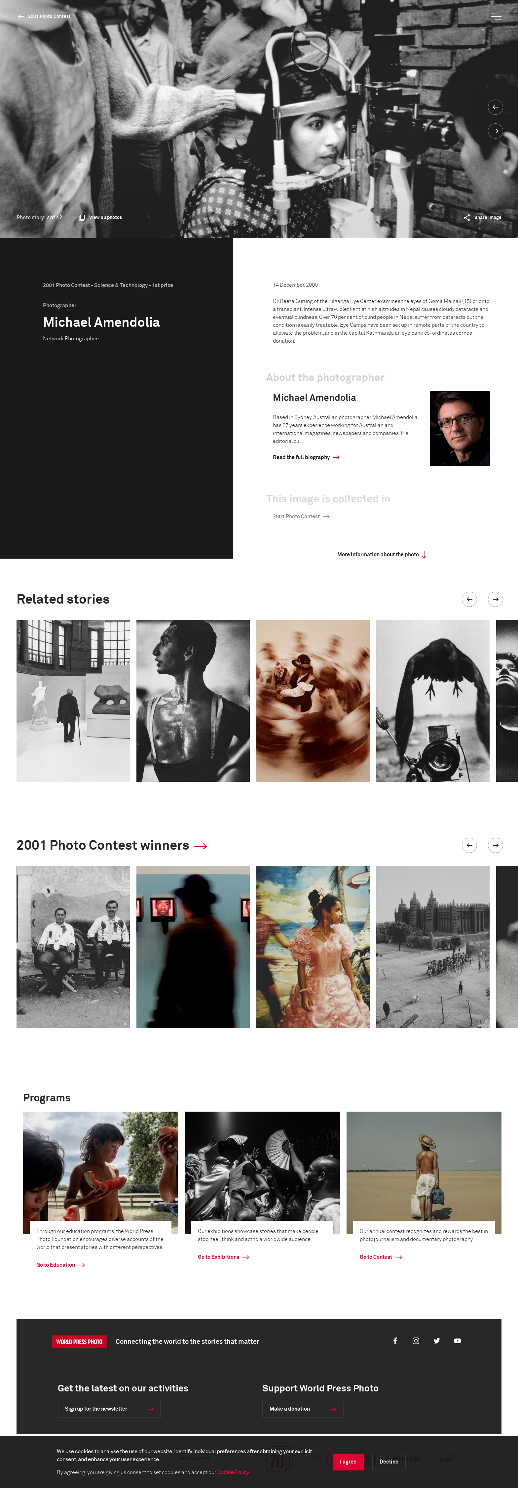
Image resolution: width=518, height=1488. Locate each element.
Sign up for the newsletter (96, 1409)
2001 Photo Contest (49, 16)
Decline (389, 1462)
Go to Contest (376, 1257)
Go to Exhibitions (218, 1257)
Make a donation (290, 1409)
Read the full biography (301, 457)
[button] (469, 599)
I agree (348, 1462)
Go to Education (55, 1265)
